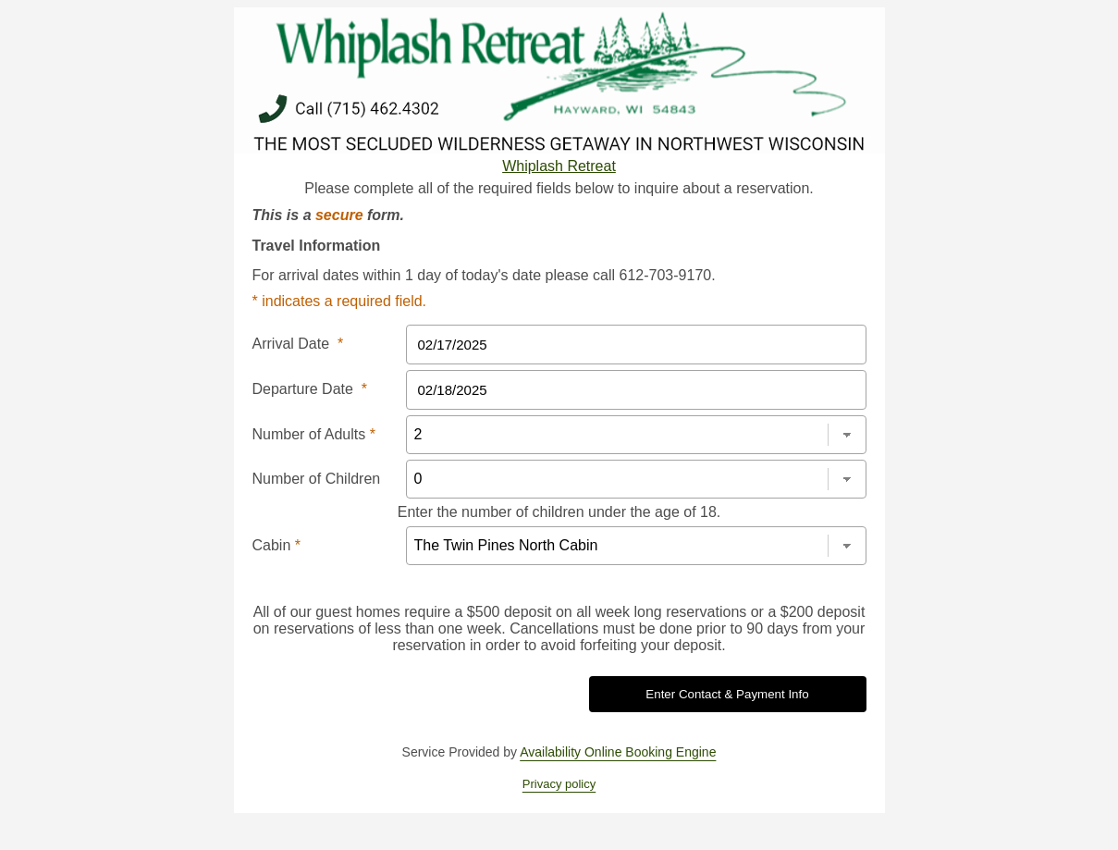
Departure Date (310, 389)
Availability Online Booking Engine (618, 752)
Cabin (276, 545)
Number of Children (316, 479)
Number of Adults (313, 434)
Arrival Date (298, 343)
